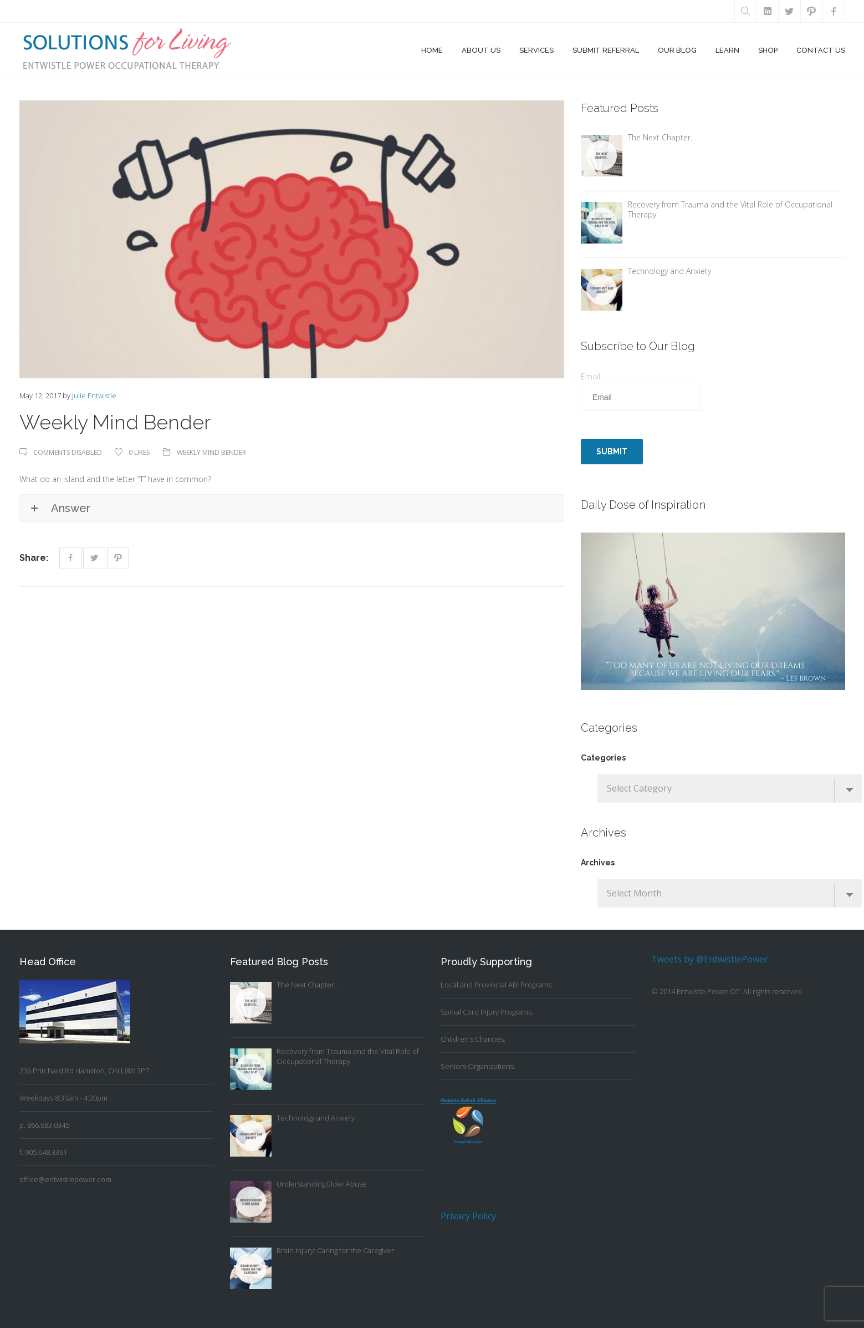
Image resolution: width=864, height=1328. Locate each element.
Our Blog (677, 50)
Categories (603, 757)
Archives (598, 862)
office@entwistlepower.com (65, 1179)
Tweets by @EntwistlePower (709, 959)
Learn (727, 50)
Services (536, 50)
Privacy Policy (468, 1216)
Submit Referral (605, 50)
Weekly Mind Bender (212, 452)
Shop (768, 50)
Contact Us (820, 50)
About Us (481, 50)
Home (432, 50)
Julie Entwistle (94, 396)
